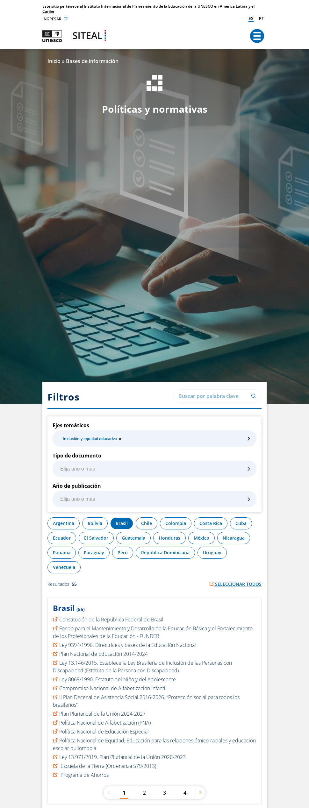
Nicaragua (234, 538)
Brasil (122, 523)
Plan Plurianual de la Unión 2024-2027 (102, 713)
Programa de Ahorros (84, 774)
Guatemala (133, 538)
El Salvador (96, 538)
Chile (146, 523)
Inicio (54, 61)
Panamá (61, 552)
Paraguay (94, 552)
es (251, 18)
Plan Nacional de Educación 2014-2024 (103, 653)
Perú (123, 552)
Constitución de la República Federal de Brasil (111, 619)
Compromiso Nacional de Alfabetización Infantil (113, 688)
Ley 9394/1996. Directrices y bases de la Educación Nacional (127, 645)
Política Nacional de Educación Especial (104, 731)
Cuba (241, 523)
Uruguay (212, 552)
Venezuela (64, 567)
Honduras (169, 538)
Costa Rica (210, 523)
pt (261, 18)
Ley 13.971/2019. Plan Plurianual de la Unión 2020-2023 (122, 757)
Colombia (175, 523)
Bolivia (95, 523)
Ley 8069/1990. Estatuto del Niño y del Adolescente (117, 679)
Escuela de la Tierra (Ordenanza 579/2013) (107, 765)
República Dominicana (165, 552)
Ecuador (62, 538)
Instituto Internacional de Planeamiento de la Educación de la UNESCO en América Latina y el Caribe (148, 9)
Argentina (63, 523)
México (201, 538)
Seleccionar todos (235, 584)
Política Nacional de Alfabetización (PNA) (105, 722)
